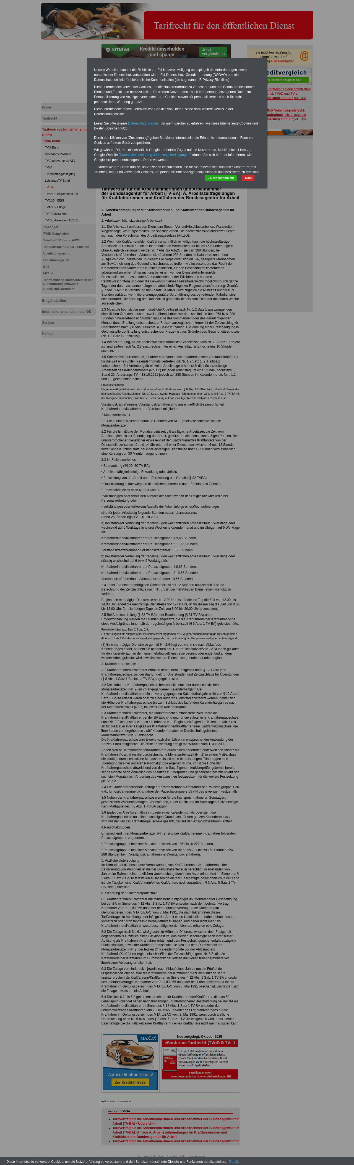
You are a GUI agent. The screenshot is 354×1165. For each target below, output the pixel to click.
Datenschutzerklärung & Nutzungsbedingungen (154, 155)
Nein (248, 177)
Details (234, 1162)
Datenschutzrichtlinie (143, 123)
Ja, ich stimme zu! (221, 177)
